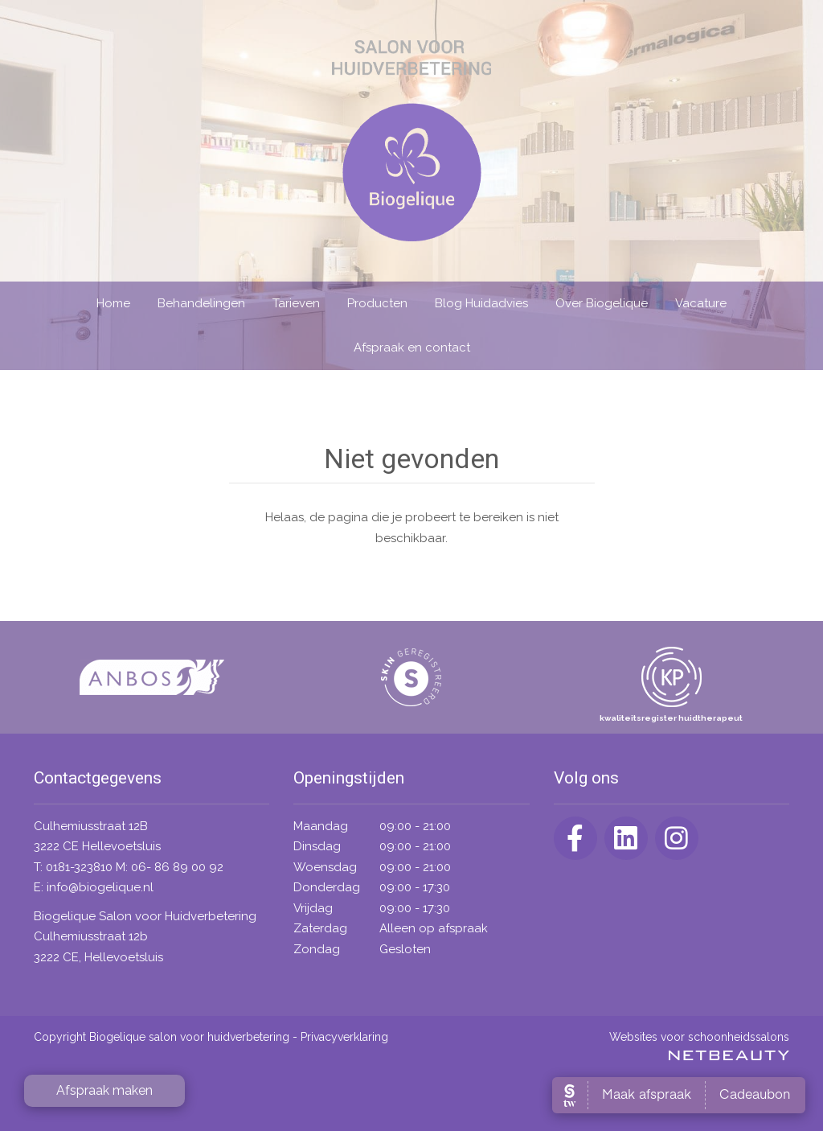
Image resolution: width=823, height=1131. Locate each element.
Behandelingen (201, 303)
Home (113, 303)
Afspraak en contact (412, 347)
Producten (377, 303)
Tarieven (296, 303)
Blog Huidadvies (481, 303)
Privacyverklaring (344, 1036)
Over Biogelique (601, 303)
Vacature (701, 303)
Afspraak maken (104, 1090)
